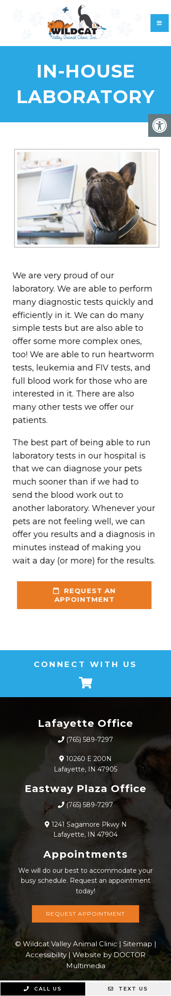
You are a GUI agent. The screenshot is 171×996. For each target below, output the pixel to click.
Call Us (43, 989)
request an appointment (81, 595)
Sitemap (137, 943)
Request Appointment (85, 913)
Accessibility (46, 954)
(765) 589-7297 (89, 739)
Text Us (128, 989)
